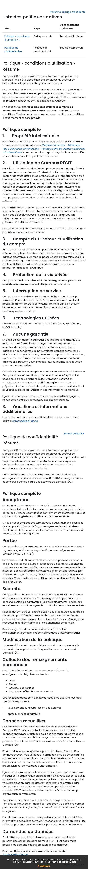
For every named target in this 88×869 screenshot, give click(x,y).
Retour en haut (74, 433)
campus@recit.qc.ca (25, 421)
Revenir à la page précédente (68, 12)
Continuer (44, 866)
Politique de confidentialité (62, 861)
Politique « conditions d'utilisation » (30, 861)
